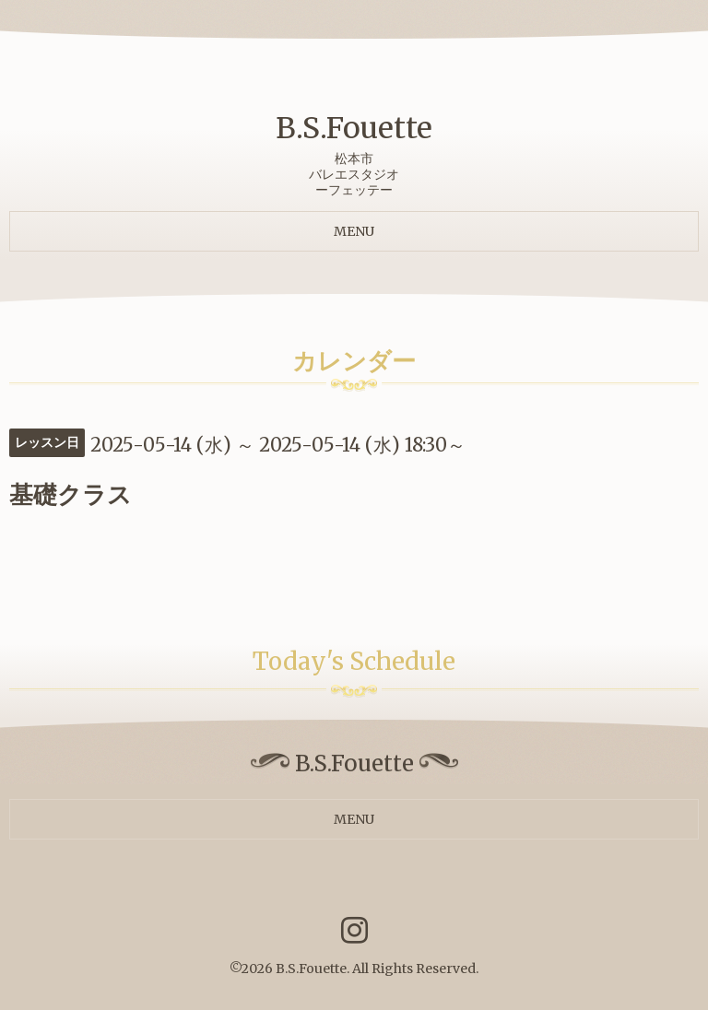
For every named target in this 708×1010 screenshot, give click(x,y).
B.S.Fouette (354, 128)
